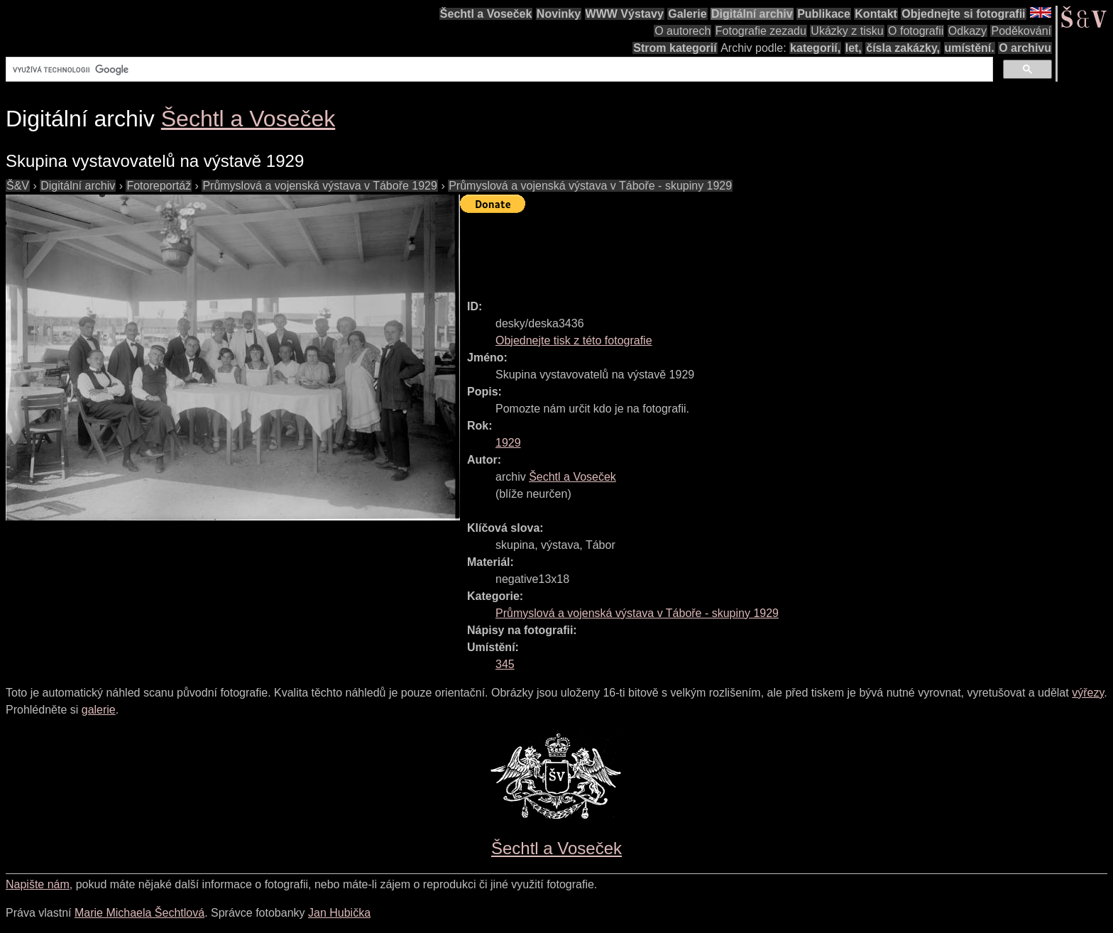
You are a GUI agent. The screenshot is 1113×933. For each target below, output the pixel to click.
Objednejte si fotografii (963, 14)
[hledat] (498, 69)
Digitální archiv (752, 14)
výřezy (1088, 693)
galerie (99, 710)
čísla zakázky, (903, 48)
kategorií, (815, 48)
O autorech (682, 31)
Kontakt (876, 14)
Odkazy (967, 31)
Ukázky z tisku (847, 31)
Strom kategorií (674, 48)
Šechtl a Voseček (486, 14)
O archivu (1025, 48)
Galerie (687, 14)
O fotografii (915, 31)
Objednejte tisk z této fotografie (573, 340)
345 (505, 664)
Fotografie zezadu (761, 31)
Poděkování (1021, 31)
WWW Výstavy (625, 14)
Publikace (823, 14)
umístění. (969, 48)
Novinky (559, 14)
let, (853, 48)
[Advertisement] (718, 250)
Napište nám (38, 884)
